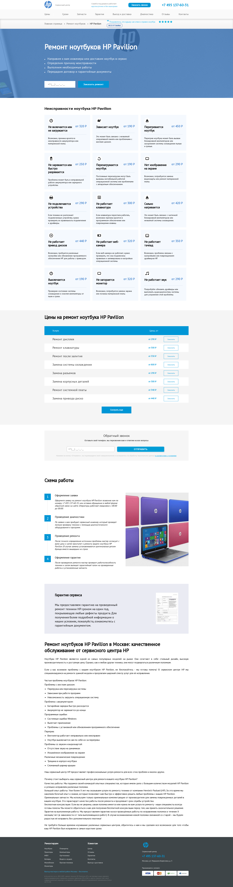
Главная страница (53, 23)
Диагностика (146, 14)
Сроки (65, 14)
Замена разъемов (64, 373)
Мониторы (48, 866)
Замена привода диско (67, 398)
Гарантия (99, 14)
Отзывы (166, 14)
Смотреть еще (116, 409)
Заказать (171, 339)
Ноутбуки (48, 848)
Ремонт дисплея (63, 339)
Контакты (184, 14)
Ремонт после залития (67, 356)
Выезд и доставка (122, 14)
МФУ (46, 855)
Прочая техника (66, 862)
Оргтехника (64, 855)
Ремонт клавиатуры (65, 348)
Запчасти (81, 14)
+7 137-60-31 (175, 5)
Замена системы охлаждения (72, 365)
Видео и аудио (66, 859)
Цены (47, 14)
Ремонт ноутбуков (75, 23)
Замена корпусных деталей (70, 381)
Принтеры (48, 852)
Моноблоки (49, 862)
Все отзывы (114, 25)
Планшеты (64, 848)
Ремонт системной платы (69, 390)
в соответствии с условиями (165, 456)
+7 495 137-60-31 (153, 856)
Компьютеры (65, 852)
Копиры (47, 859)
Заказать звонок (139, 5)
